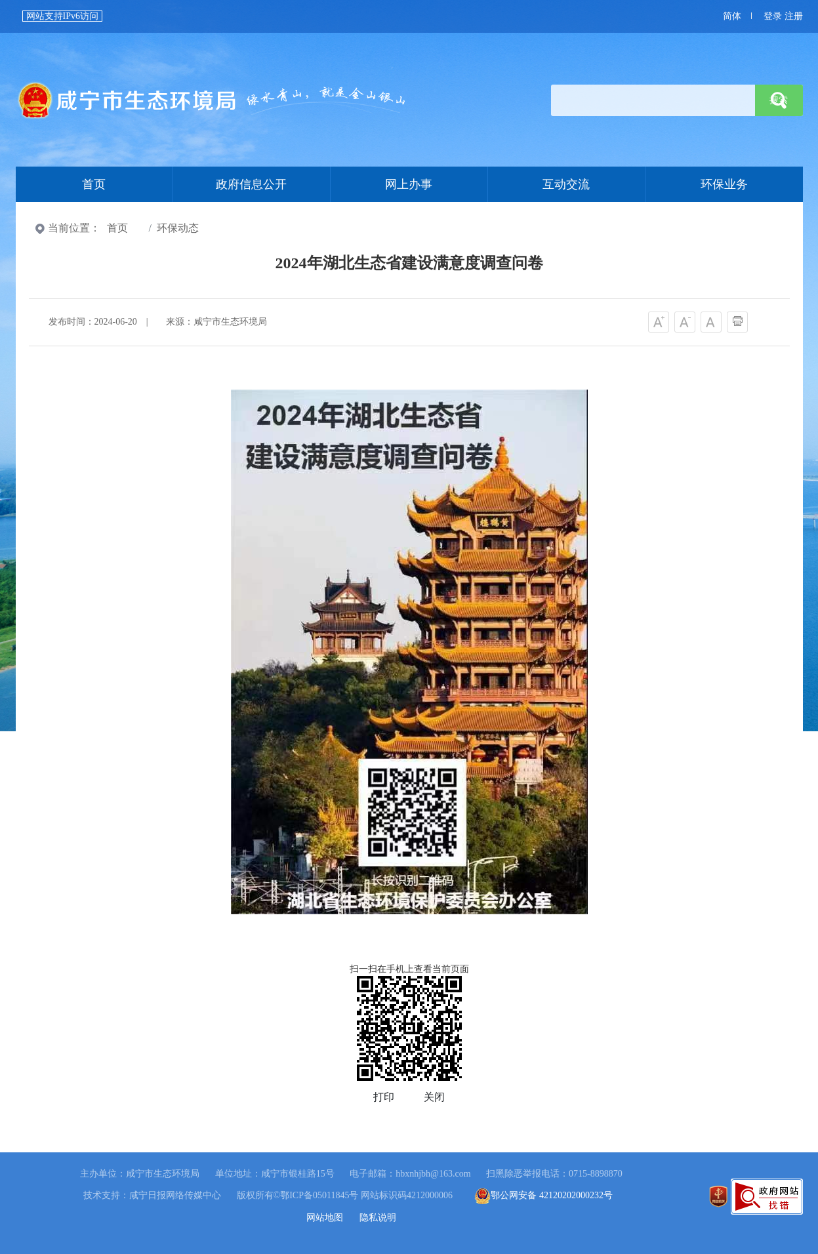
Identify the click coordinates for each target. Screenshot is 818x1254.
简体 (732, 16)
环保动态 (178, 227)
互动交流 (566, 184)
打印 (383, 1096)
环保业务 (724, 184)
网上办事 (408, 184)
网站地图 (324, 1218)
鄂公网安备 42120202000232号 (543, 1195)
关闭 (434, 1096)
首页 (212, 100)
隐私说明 (377, 1218)
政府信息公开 (251, 184)
